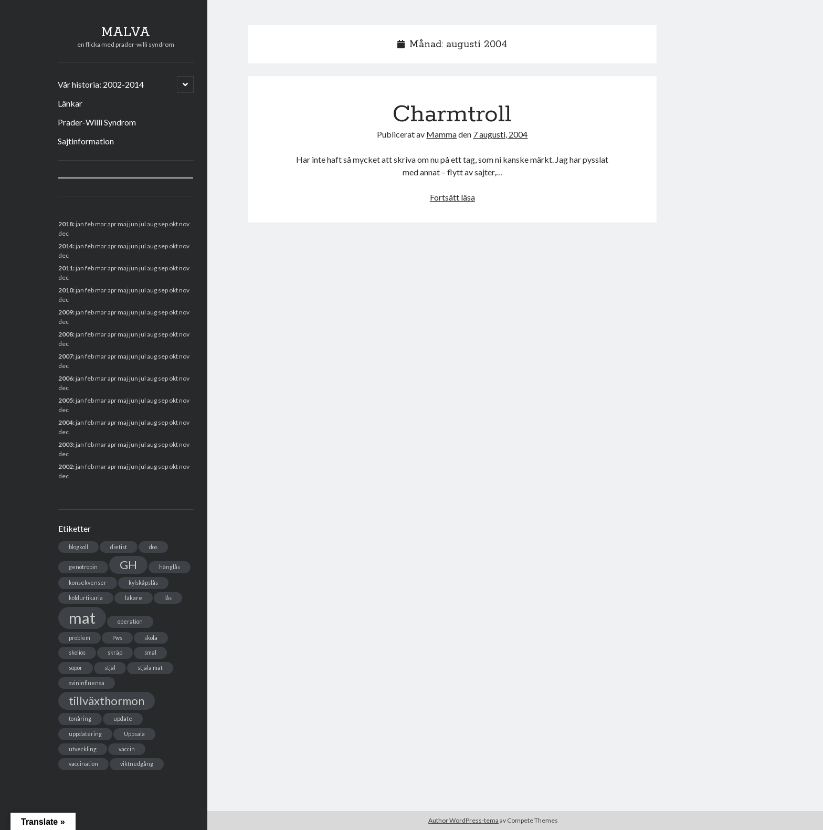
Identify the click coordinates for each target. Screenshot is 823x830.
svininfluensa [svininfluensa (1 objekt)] (86, 682)
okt (173, 334)
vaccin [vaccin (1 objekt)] (127, 748)
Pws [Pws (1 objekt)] (117, 637)
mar (101, 356)
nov (184, 224)
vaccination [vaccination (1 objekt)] (83, 763)
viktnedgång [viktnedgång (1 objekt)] (136, 763)
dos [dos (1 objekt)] (153, 546)
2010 (65, 290)
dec (63, 388)
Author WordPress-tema (463, 820)
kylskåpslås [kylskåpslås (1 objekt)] (143, 582)
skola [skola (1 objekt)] (150, 637)
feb (89, 246)
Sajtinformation (86, 141)
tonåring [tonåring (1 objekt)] (80, 718)
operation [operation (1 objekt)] (130, 621)
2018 (65, 224)
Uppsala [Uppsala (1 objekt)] (134, 733)
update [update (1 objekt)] (122, 718)
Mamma (441, 134)
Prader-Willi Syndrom (97, 122)
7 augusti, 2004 (500, 134)
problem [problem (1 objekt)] (79, 637)
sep (163, 312)
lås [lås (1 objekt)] (168, 597)
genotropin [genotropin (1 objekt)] (83, 566)
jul (142, 356)
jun (133, 268)
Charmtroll (452, 114)
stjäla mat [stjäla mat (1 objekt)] (150, 667)
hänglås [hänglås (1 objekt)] (169, 566)
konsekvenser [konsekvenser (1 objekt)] (88, 582)
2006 (65, 378)
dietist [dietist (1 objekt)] (118, 546)
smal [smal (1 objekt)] (150, 652)
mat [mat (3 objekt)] (82, 617)
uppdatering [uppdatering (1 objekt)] (85, 733)
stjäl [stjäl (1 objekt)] (109, 667)
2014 (65, 246)
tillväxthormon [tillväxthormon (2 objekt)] (106, 701)
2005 (65, 400)
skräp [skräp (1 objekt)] (115, 652)
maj (123, 400)
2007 (65, 356)
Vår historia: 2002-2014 (101, 84)
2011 (65, 268)
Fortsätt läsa (452, 197)
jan (80, 224)
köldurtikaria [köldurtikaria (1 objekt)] (86, 597)
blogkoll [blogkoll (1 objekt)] (78, 546)
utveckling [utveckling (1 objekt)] (83, 748)
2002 (65, 466)
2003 (65, 444)
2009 (65, 312)
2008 (65, 334)
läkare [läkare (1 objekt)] (133, 597)
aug (152, 268)
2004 (65, 422)
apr (112, 290)
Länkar (70, 103)
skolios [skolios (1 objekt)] (77, 652)
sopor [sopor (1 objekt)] (75, 667)
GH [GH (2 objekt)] (128, 565)
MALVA (125, 32)
